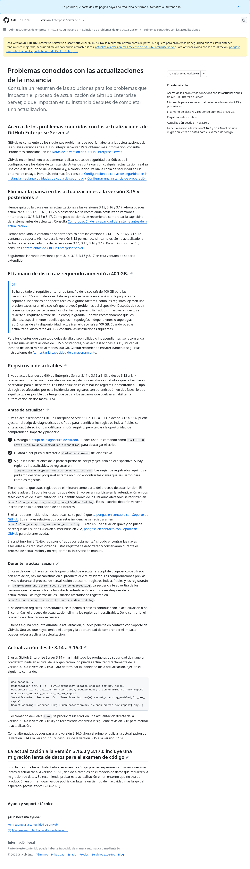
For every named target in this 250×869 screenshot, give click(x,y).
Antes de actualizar (28, 410)
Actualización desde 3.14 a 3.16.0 (47, 647)
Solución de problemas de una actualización (110, 29)
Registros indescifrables (37, 365)
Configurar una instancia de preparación (116, 178)
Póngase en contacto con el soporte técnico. (38, 830)
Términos (42, 854)
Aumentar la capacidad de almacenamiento (64, 352)
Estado (72, 854)
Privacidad (57, 854)
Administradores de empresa (27, 29)
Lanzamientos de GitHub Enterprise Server (52, 248)
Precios (84, 854)
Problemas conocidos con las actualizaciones (171, 29)
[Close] (239, 6)
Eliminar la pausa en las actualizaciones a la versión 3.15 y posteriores (73, 194)
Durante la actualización (33, 563)
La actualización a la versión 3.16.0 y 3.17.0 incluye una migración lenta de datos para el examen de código (70, 754)
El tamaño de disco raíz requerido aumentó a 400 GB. (70, 273)
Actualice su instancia (64, 29)
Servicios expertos (103, 854)
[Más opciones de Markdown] (203, 74)
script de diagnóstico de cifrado (55, 440)
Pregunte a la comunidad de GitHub (33, 824)
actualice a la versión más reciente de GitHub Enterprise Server (135, 47)
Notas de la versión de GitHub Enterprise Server (86, 152)
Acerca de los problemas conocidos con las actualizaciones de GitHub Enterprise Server (78, 129)
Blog (121, 854)
